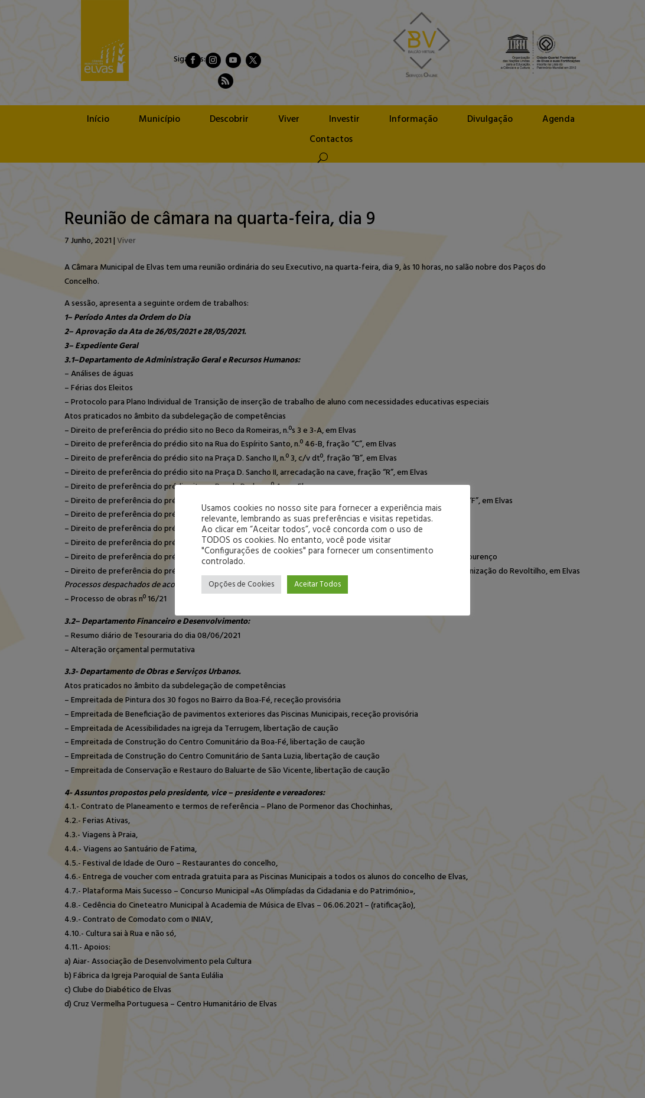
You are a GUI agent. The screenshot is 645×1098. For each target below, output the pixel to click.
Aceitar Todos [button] (317, 584)
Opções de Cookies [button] (241, 584)
